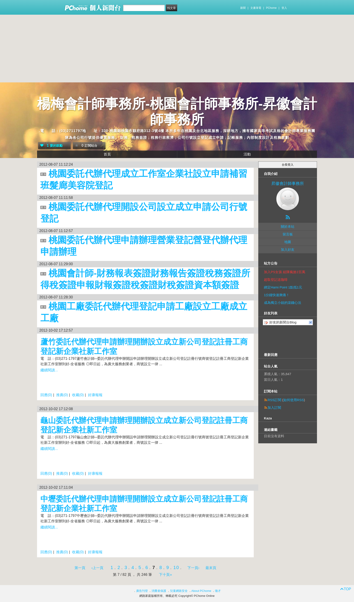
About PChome (201, 591)
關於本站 (287, 226)
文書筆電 (255, 7)
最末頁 (210, 568)
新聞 (243, 7)
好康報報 (95, 395)
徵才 (218, 591)
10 (176, 567)
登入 (284, 7)
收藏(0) (78, 395)
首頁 (107, 154)
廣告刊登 (142, 591)
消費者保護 (158, 591)
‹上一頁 (97, 568)
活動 (247, 154)
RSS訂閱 (274, 400)
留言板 (288, 234)
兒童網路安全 (179, 591)
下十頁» (165, 574)
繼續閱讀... (49, 370)
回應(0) (46, 395)
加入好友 (287, 249)
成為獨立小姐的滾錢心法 (282, 302)
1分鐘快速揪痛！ (276, 295)
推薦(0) (62, 395)
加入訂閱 (274, 407)
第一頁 (80, 568)
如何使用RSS (293, 400)
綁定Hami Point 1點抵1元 (283, 287)
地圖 (287, 242)
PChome (271, 7)
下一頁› (193, 568)
